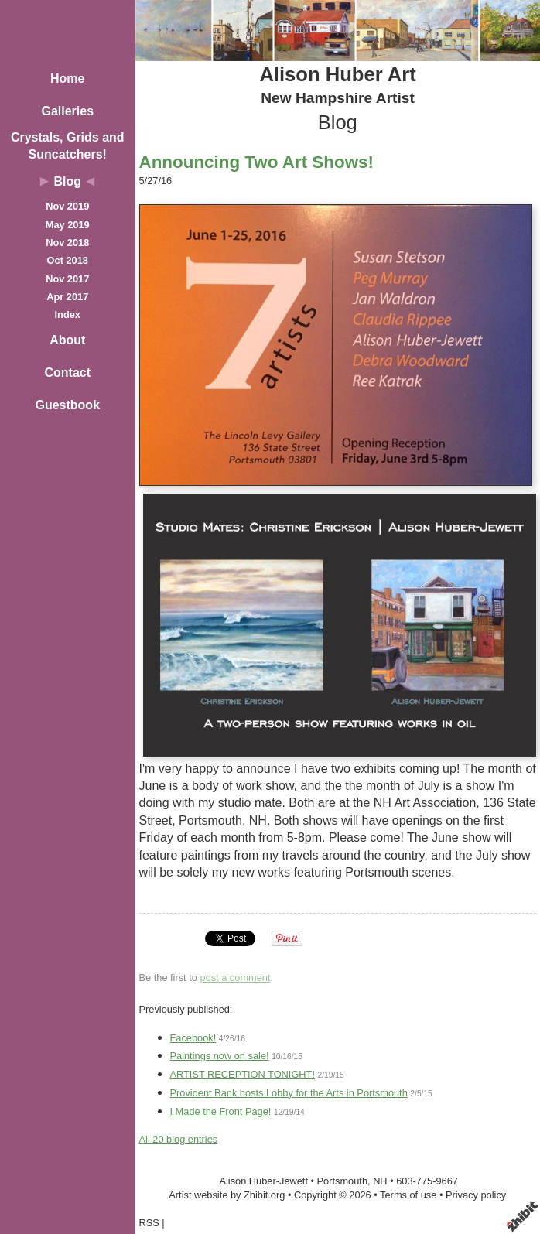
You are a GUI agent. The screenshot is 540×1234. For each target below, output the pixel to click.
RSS (149, 1223)
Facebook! (193, 1038)
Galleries (67, 111)
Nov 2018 (67, 242)
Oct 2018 (67, 260)
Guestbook (67, 405)
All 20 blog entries (178, 1139)
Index (67, 314)
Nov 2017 (67, 279)
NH (380, 1181)
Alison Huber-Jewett (263, 1181)
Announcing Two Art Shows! (256, 162)
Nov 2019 (67, 206)
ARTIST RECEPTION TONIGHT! (242, 1074)
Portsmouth (342, 1181)
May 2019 (68, 225)
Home (67, 78)
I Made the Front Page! (221, 1111)
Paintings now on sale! (219, 1055)
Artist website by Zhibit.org (227, 1195)
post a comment (235, 977)
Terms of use (408, 1195)
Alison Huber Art (337, 74)
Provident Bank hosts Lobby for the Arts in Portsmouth (289, 1093)
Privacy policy (476, 1195)
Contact (67, 372)
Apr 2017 (67, 297)
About (67, 340)
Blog (67, 181)
